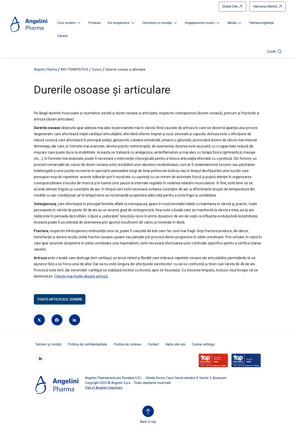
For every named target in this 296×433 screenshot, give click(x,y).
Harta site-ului (175, 344)
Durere (97, 69)
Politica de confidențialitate (87, 344)
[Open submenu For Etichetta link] (69, 23)
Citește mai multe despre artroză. (81, 276)
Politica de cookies (127, 344)
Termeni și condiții (48, 344)
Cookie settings (203, 344)
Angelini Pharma (45, 69)
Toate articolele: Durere (59, 299)
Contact (153, 344)
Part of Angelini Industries (103, 388)
